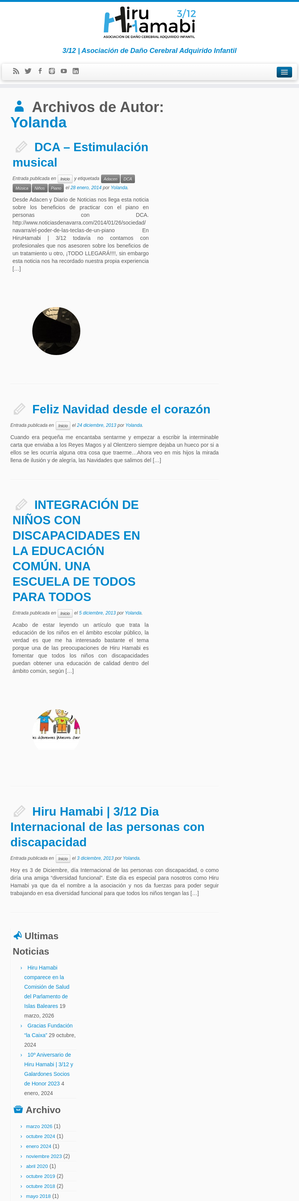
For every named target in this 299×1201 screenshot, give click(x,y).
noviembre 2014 (258, 586)
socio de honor (239, 1091)
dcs (277, 1015)
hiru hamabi (275, 1031)
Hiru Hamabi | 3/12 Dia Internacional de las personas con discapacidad (108, 633)
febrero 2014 (255, 646)
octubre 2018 (255, 367)
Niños (40, 187)
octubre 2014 (255, 596)
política (281, 1074)
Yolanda (38, 122)
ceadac (246, 979)
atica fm (234, 971)
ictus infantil (247, 1040)
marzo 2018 (254, 387)
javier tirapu (252, 1049)
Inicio (65, 178)
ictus (231, 1040)
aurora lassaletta (256, 971)
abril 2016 (251, 466)
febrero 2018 (255, 397)
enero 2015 (253, 566)
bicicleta (279, 971)
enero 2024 (253, 327)
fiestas (256, 1032)
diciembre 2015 (258, 486)
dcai (268, 1015)
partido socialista (241, 1074)
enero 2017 (253, 436)
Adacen (111, 178)
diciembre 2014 (258, 576)
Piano (56, 187)
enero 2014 (253, 656)
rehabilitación (253, 1082)
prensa (233, 1082)
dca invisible (251, 1015)
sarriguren (276, 1082)
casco (232, 979)
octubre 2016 (255, 446)
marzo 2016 (254, 476)
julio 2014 (251, 616)
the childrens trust (269, 1091)
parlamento (266, 1065)
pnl (271, 1074)
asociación (257, 954)
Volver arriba (277, 1189)
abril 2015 (251, 536)
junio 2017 (252, 417)
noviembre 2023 (258, 337)
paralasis (246, 1066)
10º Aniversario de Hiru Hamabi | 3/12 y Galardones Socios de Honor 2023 (262, 254)
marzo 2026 (254, 307)
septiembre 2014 (259, 606)
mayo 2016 (253, 456)
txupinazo (235, 1099)
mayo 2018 (253, 377)
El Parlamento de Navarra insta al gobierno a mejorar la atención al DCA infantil (261, 863)
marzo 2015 (254, 546)
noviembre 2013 (258, 676)
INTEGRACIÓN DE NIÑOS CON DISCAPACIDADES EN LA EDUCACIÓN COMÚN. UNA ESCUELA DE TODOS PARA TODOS (76, 454)
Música (21, 187)
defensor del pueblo (266, 1023)
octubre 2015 (255, 506)
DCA (127, 178)
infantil (234, 1048)
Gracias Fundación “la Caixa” (255, 206)
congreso (256, 988)
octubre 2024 (255, 317)
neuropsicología (240, 1057)
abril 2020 (251, 347)
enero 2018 (253, 407)
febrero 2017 (255, 427)
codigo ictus (264, 979)
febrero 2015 (255, 556)
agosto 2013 (254, 686)
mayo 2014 (253, 626)
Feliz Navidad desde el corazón (121, 313)
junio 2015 (252, 526)
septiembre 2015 (259, 516)
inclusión (266, 1040)
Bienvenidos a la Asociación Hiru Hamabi (262, 911)
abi (229, 954)
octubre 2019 (255, 357)
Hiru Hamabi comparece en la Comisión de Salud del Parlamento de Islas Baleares (261, 157)
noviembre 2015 (258, 496)
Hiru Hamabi (157, 1189)
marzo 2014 (254, 636)
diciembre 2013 (258, 666)
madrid (270, 1048)
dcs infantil (236, 1023)
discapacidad (238, 1032)
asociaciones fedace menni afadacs (257, 962)
